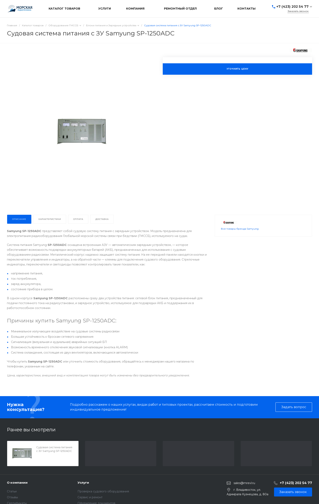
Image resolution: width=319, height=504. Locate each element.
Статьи (12, 491)
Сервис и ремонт (90, 497)
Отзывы (12, 497)
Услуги (83, 482)
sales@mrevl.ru (244, 483)
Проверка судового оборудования (103, 491)
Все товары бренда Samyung (240, 228)
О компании (17, 482)
